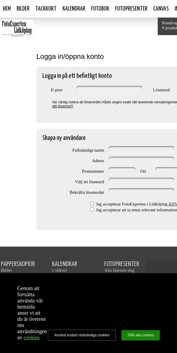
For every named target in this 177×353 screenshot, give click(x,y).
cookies (32, 337)
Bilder (23, 9)
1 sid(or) (59, 270)
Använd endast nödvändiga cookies (81, 335)
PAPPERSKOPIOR (18, 264)
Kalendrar (74, 9)
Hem (7, 9)
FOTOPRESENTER (121, 264)
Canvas (161, 9)
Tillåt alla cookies (140, 335)
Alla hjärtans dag (119, 270)
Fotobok (100, 9)
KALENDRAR (64, 264)
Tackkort (46, 9)
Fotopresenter (131, 9)
